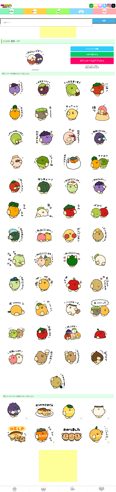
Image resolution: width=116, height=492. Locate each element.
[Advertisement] (58, 31)
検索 (104, 21)
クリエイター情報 (92, 49)
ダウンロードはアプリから (92, 61)
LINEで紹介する (92, 54)
